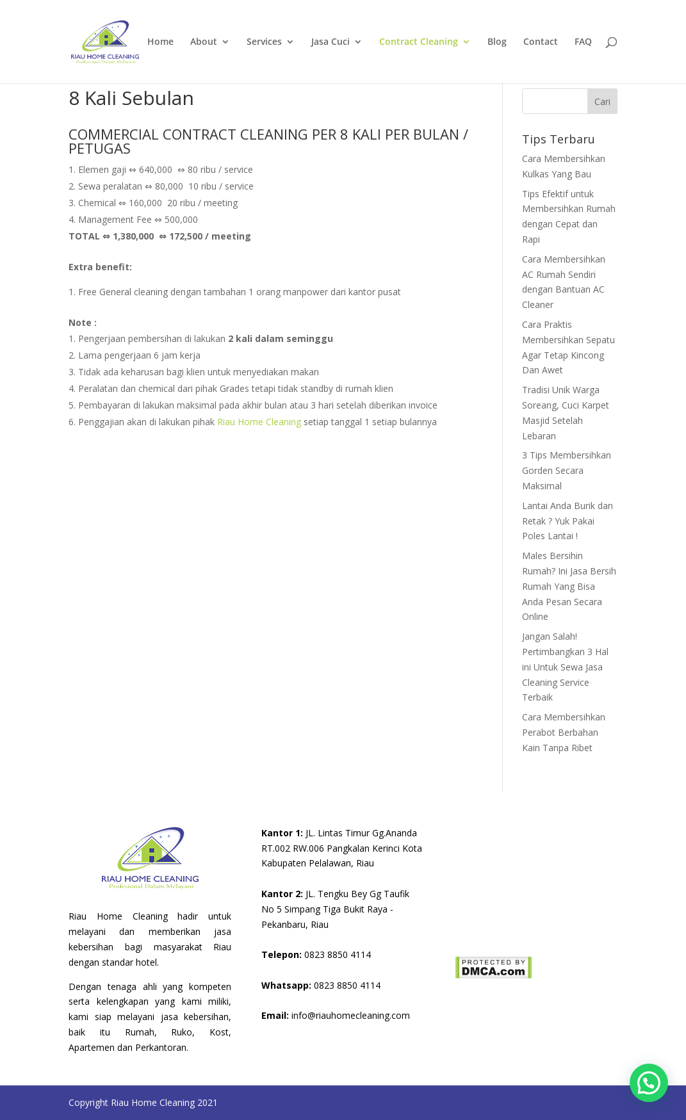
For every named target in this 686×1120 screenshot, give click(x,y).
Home (160, 42)
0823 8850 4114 (316, 954)
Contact (540, 42)
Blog (497, 42)
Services (264, 42)
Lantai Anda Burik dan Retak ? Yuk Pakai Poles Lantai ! (567, 520)
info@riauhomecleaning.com (335, 1015)
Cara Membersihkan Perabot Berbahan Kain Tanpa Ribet (563, 732)
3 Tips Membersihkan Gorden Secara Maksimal (566, 470)
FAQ (583, 42)
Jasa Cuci (330, 42)
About (203, 42)
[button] (649, 1083)
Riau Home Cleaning (259, 422)
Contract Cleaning (418, 42)
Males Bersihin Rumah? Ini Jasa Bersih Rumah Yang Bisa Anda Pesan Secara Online (569, 585)
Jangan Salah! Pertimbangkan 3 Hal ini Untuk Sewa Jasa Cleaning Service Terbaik (565, 666)
